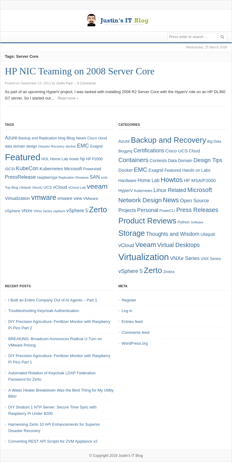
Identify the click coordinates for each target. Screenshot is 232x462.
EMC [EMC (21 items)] (140, 169)
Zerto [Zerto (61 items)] (153, 270)
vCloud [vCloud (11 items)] (126, 245)
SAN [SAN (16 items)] (95, 177)
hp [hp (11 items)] (82, 158)
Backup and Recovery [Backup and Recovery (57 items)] (168, 140)
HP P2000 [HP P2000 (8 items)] (94, 159)
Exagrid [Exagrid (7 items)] (156, 170)
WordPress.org (135, 343)
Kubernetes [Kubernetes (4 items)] (143, 191)
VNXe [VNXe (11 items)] (26, 210)
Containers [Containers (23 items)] (133, 159)
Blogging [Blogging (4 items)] (125, 151)
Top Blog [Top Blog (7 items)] (11, 187)
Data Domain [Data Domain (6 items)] (180, 160)
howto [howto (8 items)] (74, 159)
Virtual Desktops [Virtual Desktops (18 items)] (178, 245)
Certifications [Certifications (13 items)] (149, 151)
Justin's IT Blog (130, 456)
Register (129, 300)
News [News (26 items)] (171, 200)
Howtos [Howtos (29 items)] (172, 180)
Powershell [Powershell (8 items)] (92, 169)
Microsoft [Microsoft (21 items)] (199, 190)
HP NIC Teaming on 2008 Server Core (79, 71)
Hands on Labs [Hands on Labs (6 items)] (196, 170)
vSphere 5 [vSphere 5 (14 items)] (77, 210)
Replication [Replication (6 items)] (67, 177)
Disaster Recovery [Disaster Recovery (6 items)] (51, 146)
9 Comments (86, 83)
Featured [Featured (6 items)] (172, 170)
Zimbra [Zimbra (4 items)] (168, 272)
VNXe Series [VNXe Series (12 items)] (185, 258)
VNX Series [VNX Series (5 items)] (211, 258)
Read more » (68, 98)
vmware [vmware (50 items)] (43, 197)
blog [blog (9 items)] (61, 138)
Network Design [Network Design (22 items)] (140, 200)
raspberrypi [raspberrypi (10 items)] (47, 177)
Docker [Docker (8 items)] (125, 170)
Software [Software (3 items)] (197, 222)
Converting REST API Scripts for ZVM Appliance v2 (52, 441)
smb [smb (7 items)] (104, 177)
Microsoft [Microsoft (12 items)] (73, 168)
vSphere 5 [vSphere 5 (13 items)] (130, 271)
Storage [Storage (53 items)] (131, 233)
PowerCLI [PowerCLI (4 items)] (167, 211)
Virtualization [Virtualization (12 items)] (17, 198)
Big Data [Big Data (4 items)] (214, 141)
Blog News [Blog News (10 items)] (76, 138)
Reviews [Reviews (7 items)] (82, 177)
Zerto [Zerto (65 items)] (98, 209)
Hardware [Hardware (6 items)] (127, 180)
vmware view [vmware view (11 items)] (69, 198)
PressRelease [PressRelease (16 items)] (20, 177)
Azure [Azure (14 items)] (11, 137)
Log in (127, 310)
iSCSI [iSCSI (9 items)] (10, 169)
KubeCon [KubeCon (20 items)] (27, 168)
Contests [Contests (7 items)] (158, 160)
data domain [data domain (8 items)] (15, 146)
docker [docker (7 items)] (71, 146)
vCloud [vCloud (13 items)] (60, 187)
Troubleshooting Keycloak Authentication (43, 310)
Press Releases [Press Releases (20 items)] (197, 210)
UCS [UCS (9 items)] (48, 187)
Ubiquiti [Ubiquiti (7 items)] (25, 187)
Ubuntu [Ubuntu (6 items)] (37, 187)
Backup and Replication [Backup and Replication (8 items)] (37, 138)
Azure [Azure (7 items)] (124, 141)
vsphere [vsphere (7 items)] (59, 211)
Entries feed (132, 321)
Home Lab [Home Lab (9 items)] (59, 159)
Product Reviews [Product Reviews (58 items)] (147, 220)
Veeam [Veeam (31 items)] (145, 245)
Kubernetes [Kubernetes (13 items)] (51, 168)
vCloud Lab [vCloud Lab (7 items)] (77, 187)
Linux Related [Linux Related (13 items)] (169, 190)
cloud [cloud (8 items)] (102, 138)
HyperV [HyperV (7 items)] (125, 190)
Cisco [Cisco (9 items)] (92, 138)
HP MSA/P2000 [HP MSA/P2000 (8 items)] (200, 180)
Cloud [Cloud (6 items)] (194, 150)
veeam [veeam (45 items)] (97, 186)
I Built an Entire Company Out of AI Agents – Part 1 (52, 300)
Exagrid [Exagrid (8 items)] (96, 146)
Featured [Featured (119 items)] (22, 157)
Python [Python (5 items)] (183, 222)
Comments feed (136, 332)
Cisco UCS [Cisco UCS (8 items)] (177, 150)
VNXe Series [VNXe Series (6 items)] (43, 211)
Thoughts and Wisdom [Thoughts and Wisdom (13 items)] (172, 234)
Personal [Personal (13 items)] (147, 210)
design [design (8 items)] (31, 146)
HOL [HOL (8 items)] (45, 159)
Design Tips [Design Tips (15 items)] (207, 160)
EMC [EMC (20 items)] (83, 146)
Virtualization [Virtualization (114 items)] (143, 257)
